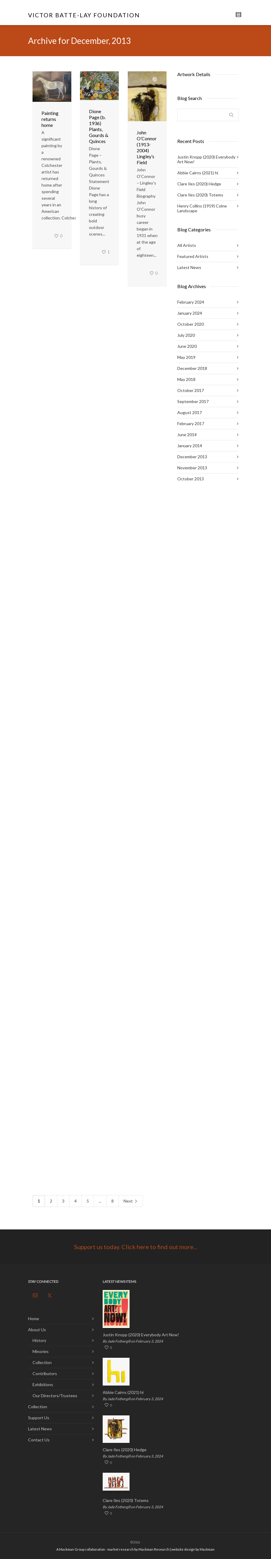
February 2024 (190, 302)
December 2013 (192, 456)
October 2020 (190, 324)
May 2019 (186, 357)
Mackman (207, 1549)
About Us (37, 1329)
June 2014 (187, 434)
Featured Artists (192, 256)
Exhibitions (43, 1384)
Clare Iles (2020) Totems (200, 194)
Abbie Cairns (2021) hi (197, 172)
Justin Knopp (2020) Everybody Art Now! (206, 159)
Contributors (45, 1373)
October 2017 (190, 390)
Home (33, 1318)
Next (131, 1201)
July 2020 (186, 335)
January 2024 (189, 313)
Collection (42, 1362)
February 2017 (190, 423)
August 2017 (189, 412)
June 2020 (187, 346)
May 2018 (186, 379)
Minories (41, 1351)
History (39, 1340)
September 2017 (193, 401)
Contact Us (39, 1439)
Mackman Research (153, 1549)
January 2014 (189, 445)
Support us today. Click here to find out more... (135, 1246)
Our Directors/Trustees (55, 1395)
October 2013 (190, 478)
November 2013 (192, 467)
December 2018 (192, 368)
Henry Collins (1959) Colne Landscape (202, 208)
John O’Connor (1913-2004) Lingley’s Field (147, 147)
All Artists (186, 245)
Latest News (189, 267)
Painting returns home (49, 119)
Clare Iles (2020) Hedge (199, 183)
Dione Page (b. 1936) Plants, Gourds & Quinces (98, 126)
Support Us (38, 1417)
